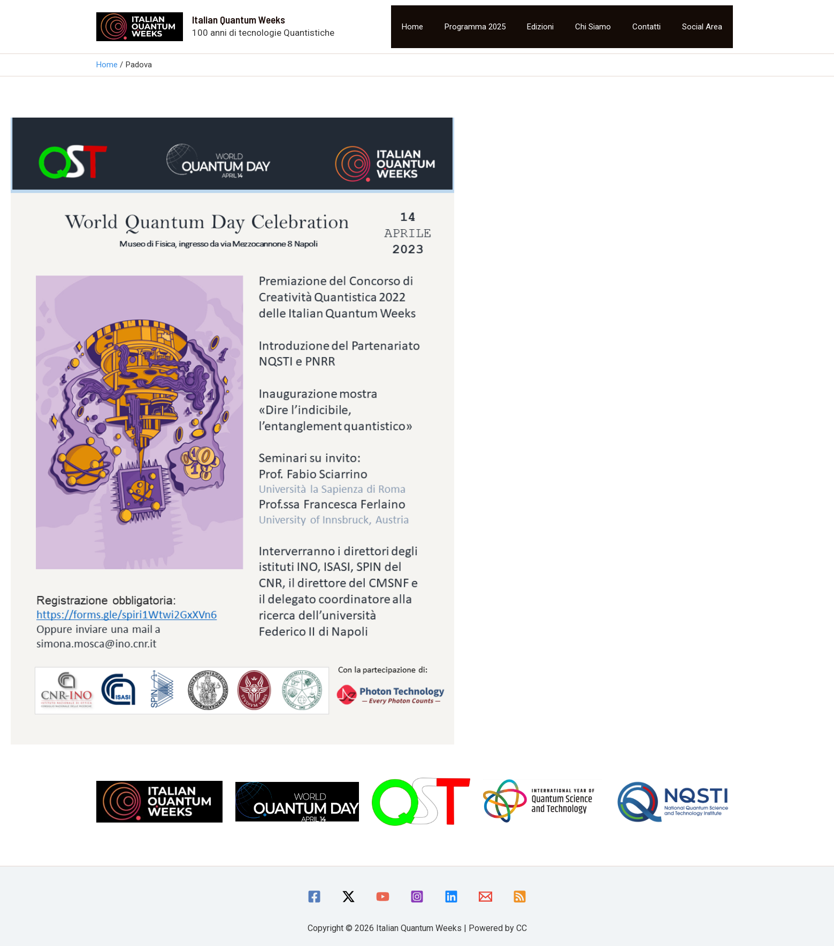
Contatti (646, 27)
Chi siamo (593, 27)
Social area (702, 27)
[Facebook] (314, 896)
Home (412, 27)
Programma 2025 (475, 27)
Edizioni (540, 27)
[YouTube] (383, 896)
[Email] (485, 896)
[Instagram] (417, 896)
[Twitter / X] (348, 896)
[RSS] (520, 896)
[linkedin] (451, 896)
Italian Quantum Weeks (238, 19)
